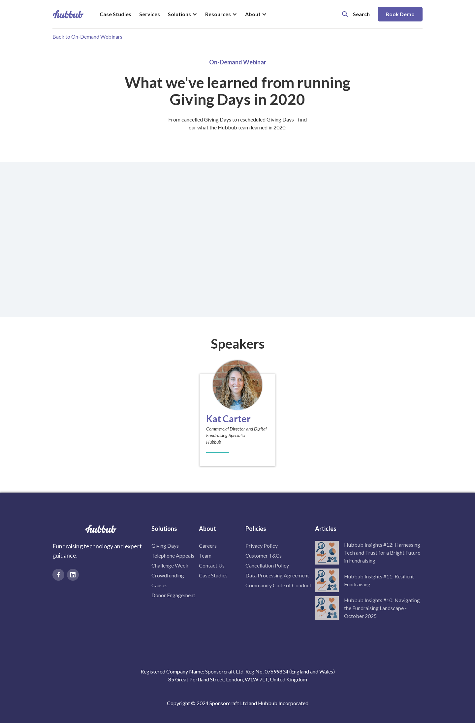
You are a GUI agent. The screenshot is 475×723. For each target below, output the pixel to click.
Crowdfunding (167, 575)
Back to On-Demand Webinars (87, 36)
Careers (208, 545)
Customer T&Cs (263, 555)
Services (149, 14)
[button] (182, 14)
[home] (68, 14)
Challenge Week (169, 565)
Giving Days (165, 545)
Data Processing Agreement (277, 575)
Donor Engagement (173, 595)
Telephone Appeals (172, 555)
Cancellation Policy (267, 565)
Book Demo (400, 14)
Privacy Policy (261, 545)
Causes (159, 585)
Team (205, 555)
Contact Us (212, 565)
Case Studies (115, 14)
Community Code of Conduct (278, 585)
